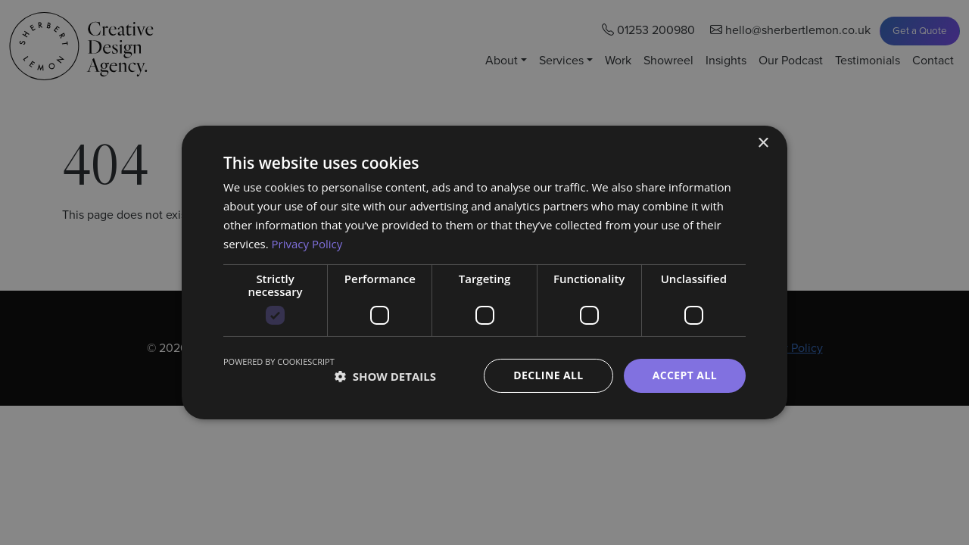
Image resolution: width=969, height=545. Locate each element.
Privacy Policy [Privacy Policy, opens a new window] (307, 243)
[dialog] (484, 272)
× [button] (762, 143)
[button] (385, 376)
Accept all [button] (685, 375)
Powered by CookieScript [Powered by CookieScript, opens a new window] (279, 361)
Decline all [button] (548, 375)
